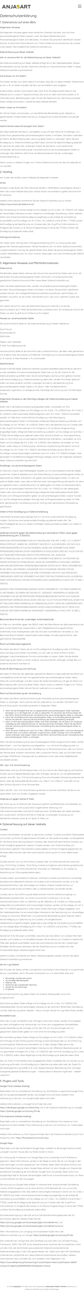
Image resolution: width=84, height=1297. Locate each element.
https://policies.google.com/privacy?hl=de (20, 1112)
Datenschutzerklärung (33, 1290)
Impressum (71, 1287)
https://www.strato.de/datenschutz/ (17, 205)
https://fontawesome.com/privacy (32, 1138)
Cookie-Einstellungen (51, 1290)
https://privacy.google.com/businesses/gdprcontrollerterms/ (29, 1223)
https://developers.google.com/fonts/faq (19, 1108)
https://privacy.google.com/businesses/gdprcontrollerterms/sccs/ (31, 1226)
